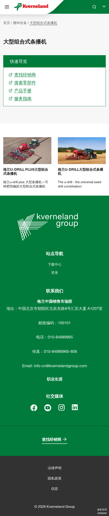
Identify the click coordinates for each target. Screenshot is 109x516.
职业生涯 (54, 379)
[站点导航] (7, 7)
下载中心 (55, 264)
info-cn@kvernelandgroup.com (60, 365)
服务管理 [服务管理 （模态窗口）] (102, 511)
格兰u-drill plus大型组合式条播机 (25, 171)
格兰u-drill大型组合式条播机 (80, 171)
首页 (6, 23)
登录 (54, 272)
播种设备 (20, 23)
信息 (54, 488)
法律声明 (55, 468)
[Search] (94, 7)
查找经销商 (51, 439)
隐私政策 (55, 478)
